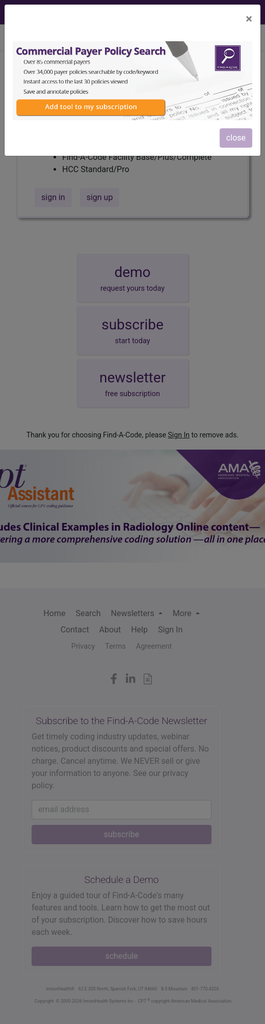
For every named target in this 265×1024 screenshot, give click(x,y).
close (236, 138)
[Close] (248, 19)
